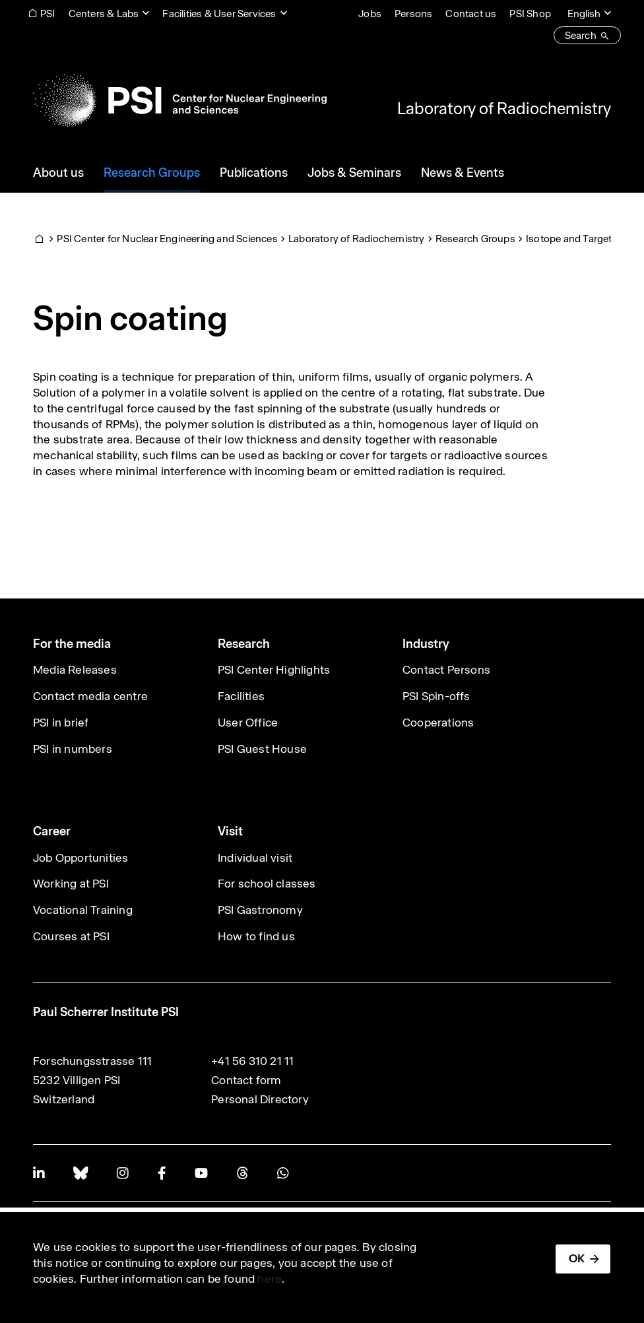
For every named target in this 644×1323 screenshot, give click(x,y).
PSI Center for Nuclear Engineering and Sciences (167, 238)
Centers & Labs (104, 13)
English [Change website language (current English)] (583, 13)
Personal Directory (260, 1099)
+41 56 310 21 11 (252, 1061)
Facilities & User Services (219, 13)
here (269, 1278)
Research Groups (475, 238)
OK (577, 1258)
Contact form (246, 1080)
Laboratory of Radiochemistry (504, 108)
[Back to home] (180, 100)
